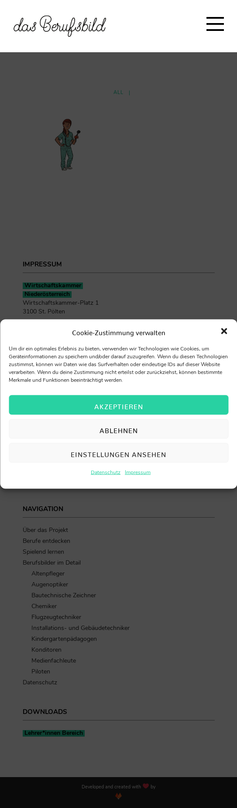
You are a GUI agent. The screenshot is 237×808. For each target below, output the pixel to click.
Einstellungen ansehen (118, 452)
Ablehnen (119, 428)
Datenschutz (105, 472)
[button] (224, 331)
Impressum (138, 472)
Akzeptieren (118, 404)
